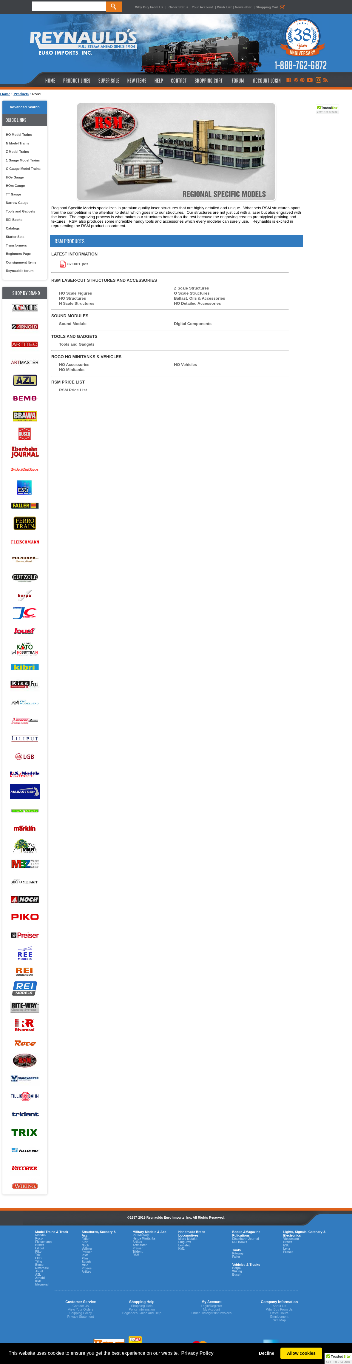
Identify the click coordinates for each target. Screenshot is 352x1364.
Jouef (39, 1271)
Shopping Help (141, 1306)
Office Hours (279, 1313)
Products (21, 94)
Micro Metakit (187, 1238)
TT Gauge (13, 194)
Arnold (40, 1278)
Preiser (87, 1252)
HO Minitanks (71, 369)
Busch (86, 1261)
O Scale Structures (191, 293)
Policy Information (142, 1309)
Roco (39, 1238)
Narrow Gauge (17, 202)
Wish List (224, 7)
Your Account (203, 7)
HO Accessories (74, 364)
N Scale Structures (77, 303)
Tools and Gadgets (20, 211)
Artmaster (139, 1245)
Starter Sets (15, 236)
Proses (87, 1268)
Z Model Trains (17, 151)
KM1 (38, 1281)
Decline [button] (266, 1353)
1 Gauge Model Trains (23, 160)
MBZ (85, 1265)
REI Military (140, 1235)
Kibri (85, 1242)
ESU (286, 1245)
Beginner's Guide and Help (141, 1313)
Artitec (86, 1271)
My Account (211, 1309)
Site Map (279, 1320)
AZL (38, 1274)
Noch (85, 1245)
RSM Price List (73, 390)
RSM (85, 1255)
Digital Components (192, 323)
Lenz (286, 1248)
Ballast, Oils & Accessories (199, 298)
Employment (279, 1316)
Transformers (16, 245)
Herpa (236, 1268)
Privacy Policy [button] (197, 1353)
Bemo (39, 1264)
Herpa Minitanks (143, 1238)
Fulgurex (184, 1242)
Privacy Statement (80, 1316)
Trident (137, 1251)
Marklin (40, 1235)
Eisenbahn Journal (245, 1238)
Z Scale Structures (191, 288)
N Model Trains (17, 143)
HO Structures (72, 298)
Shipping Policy (81, 1313)
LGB (38, 1258)
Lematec (184, 1245)
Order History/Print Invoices (211, 1313)
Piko (38, 1251)
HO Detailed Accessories (197, 303)
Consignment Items (21, 262)
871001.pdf (77, 263)
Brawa (39, 1245)
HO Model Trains (19, 134)
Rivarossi (42, 1268)
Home (5, 94)
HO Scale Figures (75, 293)
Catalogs (13, 228)
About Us (279, 1306)
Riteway (237, 1253)
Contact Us (80, 1306)
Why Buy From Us (149, 7)
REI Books (14, 219)
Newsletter (243, 7)
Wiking (237, 1271)
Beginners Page (18, 253)
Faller (86, 1238)
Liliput (39, 1248)
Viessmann (291, 1238)
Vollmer (87, 1248)
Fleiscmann (43, 1241)
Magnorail (42, 1284)
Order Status (179, 7)
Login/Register (211, 1306)
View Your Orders (80, 1309)
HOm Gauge (15, 185)
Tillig (38, 1261)
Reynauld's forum (19, 271)
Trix (38, 1255)
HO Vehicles (185, 364)
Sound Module (73, 323)
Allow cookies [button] (301, 1353)
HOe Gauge (15, 177)
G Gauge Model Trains (23, 168)
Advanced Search (25, 107)
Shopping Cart (271, 7)
